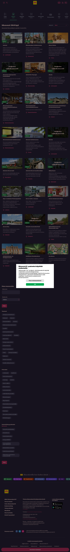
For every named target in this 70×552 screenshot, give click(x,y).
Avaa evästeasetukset (35, 280)
